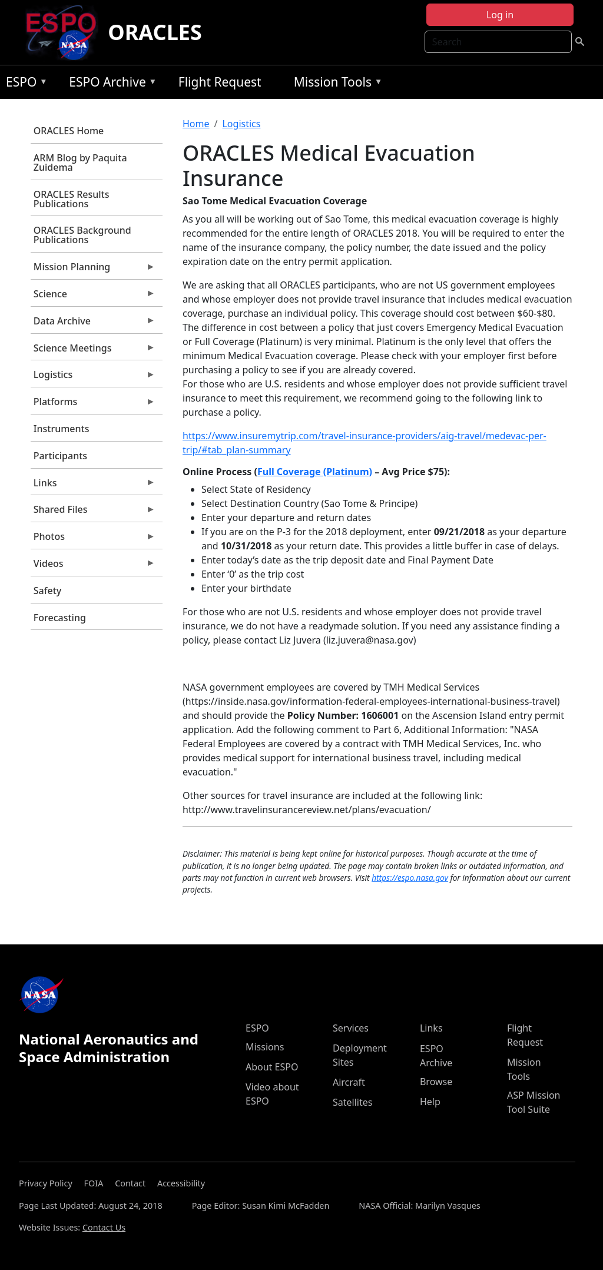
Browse (436, 1081)
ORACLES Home (69, 130)
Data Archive (93, 323)
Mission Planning (93, 269)
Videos (93, 566)
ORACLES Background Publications (82, 235)
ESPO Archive (110, 84)
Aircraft (349, 1082)
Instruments (62, 428)
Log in (499, 14)
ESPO (24, 84)
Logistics (93, 377)
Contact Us (103, 1227)
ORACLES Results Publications (72, 199)
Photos (93, 539)
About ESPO (272, 1066)
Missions (265, 1046)
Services (351, 1028)
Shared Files (93, 512)
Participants (60, 455)
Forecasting (60, 617)
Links (93, 485)
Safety (47, 590)
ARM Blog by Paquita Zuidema (80, 162)
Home (196, 123)
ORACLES (155, 32)
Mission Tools (335, 84)
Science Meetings (93, 350)
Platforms (93, 404)
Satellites (352, 1102)
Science (93, 296)
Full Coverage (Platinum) (314, 471)
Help (430, 1101)
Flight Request (219, 82)
